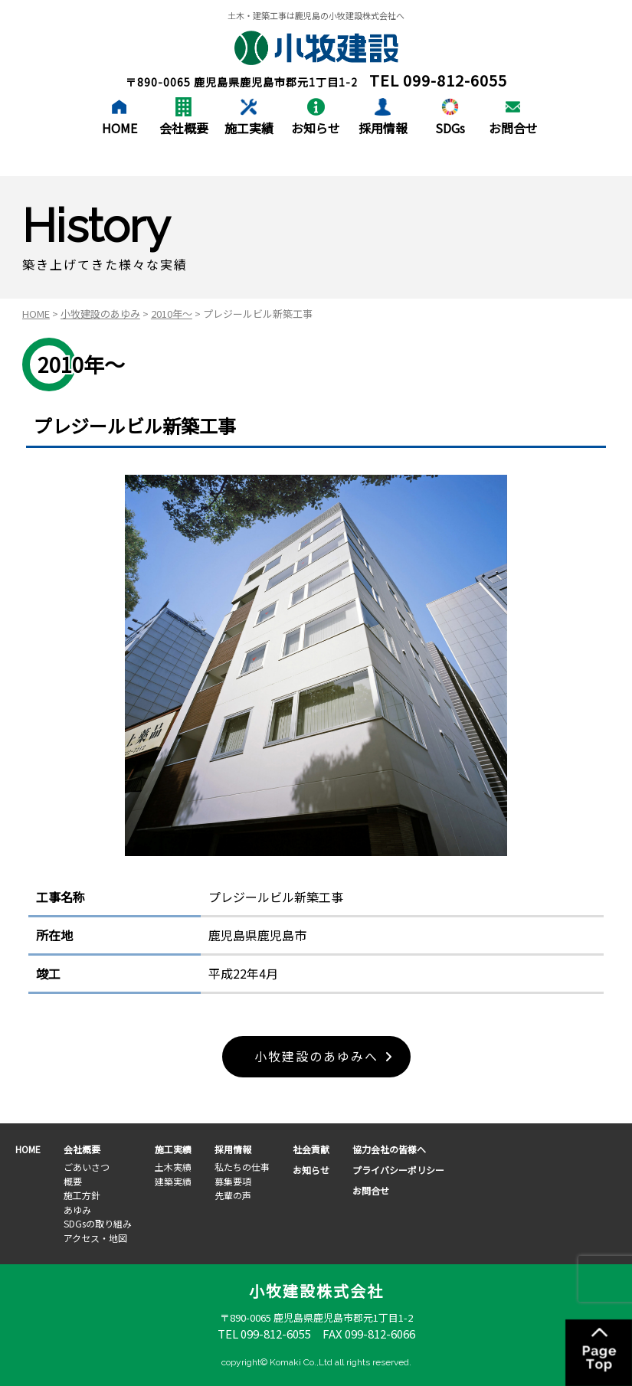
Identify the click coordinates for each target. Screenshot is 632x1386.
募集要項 (232, 1181)
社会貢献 (311, 1149)
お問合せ (513, 128)
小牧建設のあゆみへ (316, 1057)
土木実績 (173, 1166)
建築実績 (173, 1181)
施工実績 (248, 128)
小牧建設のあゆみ (100, 313)
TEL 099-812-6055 (264, 1334)
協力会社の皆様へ (389, 1149)
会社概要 (183, 128)
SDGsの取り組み (98, 1223)
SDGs (450, 128)
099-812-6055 (455, 80)
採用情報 (383, 128)
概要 (73, 1181)
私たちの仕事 (242, 1166)
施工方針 (82, 1194)
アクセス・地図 (95, 1237)
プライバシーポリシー (398, 1169)
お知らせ (315, 128)
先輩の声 (232, 1194)
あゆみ (77, 1209)
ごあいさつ (87, 1166)
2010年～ (171, 313)
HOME (119, 128)
